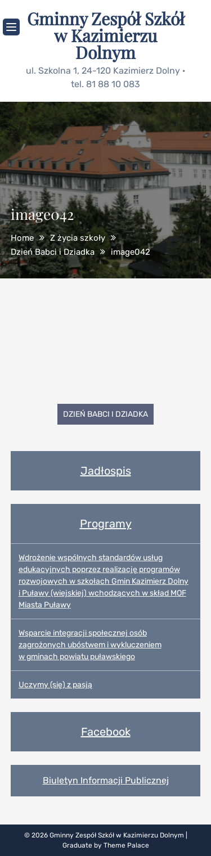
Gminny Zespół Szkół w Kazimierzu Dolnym (106, 35)
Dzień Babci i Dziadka (105, 414)
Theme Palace (126, 845)
